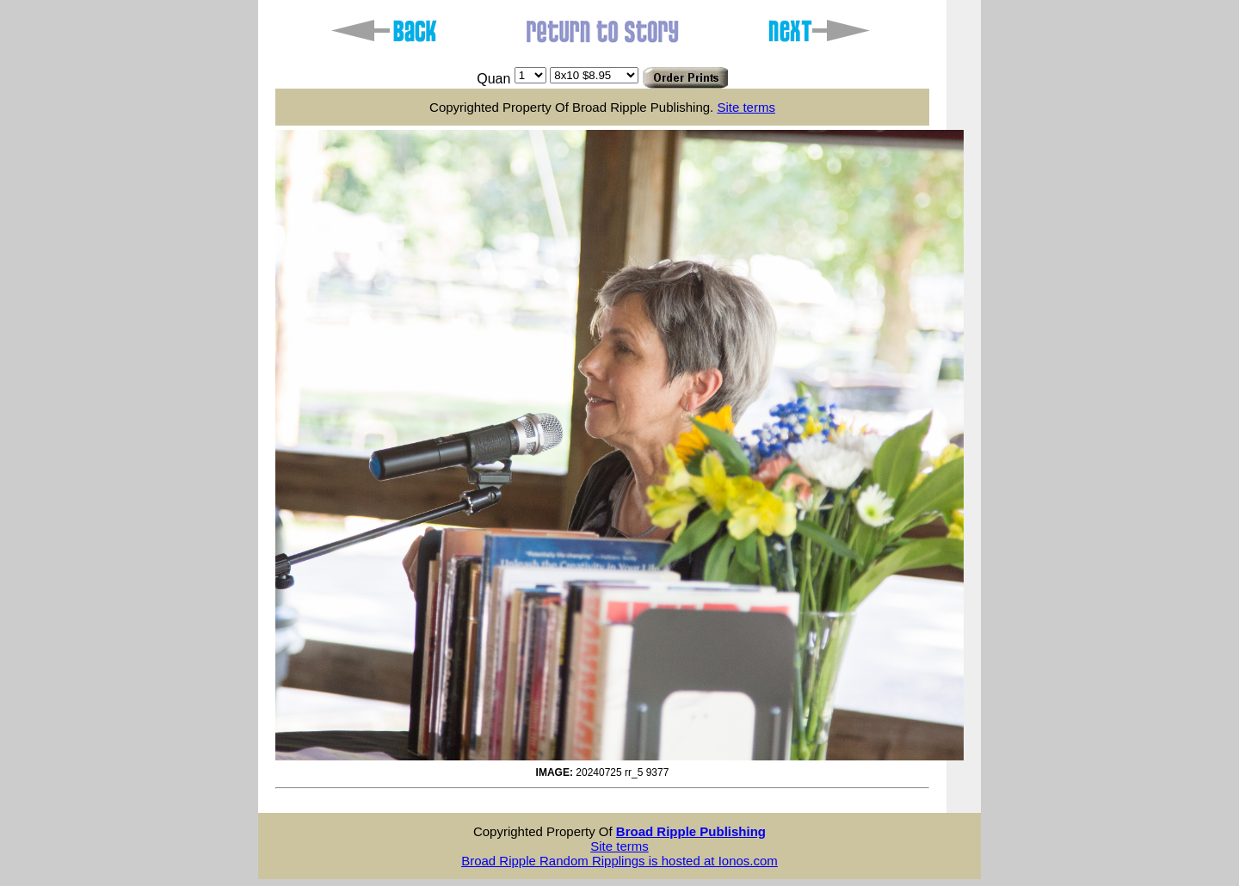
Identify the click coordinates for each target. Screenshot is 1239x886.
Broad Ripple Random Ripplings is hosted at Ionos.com (619, 860)
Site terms (746, 107)
